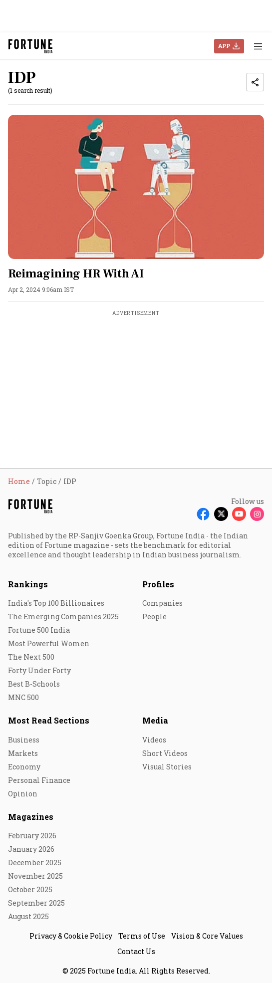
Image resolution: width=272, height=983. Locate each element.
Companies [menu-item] (162, 603)
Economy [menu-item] (24, 766)
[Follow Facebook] (203, 514)
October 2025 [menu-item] (30, 889)
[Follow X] (221, 514)
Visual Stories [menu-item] (167, 766)
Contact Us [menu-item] (136, 951)
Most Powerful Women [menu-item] (48, 643)
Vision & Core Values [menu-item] (207, 936)
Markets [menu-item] (23, 753)
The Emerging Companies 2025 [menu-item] (63, 616)
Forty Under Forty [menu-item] (39, 670)
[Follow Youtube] (239, 514)
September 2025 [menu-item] (36, 903)
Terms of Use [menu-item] (141, 936)
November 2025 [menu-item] (35, 876)
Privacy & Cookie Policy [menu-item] (70, 936)
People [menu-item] (154, 616)
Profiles (158, 584)
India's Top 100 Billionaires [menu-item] (56, 603)
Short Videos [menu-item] (165, 753)
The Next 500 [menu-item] (31, 657)
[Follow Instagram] (257, 514)
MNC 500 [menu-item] (23, 697)
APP (224, 45)
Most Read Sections (48, 720)
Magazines (30, 816)
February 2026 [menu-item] (32, 835)
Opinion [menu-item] (22, 793)
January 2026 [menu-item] (31, 849)
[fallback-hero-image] (136, 187)
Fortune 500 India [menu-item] (39, 630)
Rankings (28, 584)
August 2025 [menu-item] (28, 916)
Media (155, 720)
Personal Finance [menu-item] (39, 780)
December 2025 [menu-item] (34, 862)
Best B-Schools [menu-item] (34, 684)
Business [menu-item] (23, 739)
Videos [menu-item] (154, 739)
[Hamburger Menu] (258, 46)
